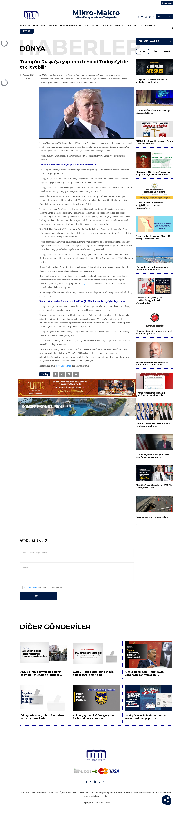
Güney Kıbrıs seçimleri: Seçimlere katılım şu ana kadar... (42, 717)
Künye (135, 792)
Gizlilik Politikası (147, 792)
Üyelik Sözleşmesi (68, 792)
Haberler (107, 25)
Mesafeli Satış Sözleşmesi (102, 792)
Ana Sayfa (25, 25)
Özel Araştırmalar (70, 25)
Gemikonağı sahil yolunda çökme (152, 517)
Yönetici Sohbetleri (126, 25)
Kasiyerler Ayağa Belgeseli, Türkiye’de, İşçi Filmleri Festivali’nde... (149, 300)
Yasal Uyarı (53, 792)
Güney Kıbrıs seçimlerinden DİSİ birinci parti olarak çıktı (94, 673)
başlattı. (85, 283)
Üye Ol (26, 31)
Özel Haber (39, 25)
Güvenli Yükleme (123, 792)
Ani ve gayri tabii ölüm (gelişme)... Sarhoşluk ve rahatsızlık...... (95, 717)
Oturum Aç (167, 3)
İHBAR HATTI (164, 16)
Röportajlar (92, 25)
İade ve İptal (83, 792)
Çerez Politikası (92, 796)
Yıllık (154, 51)
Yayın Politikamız (39, 792)
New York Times (63, 366)
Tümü (167, 51)
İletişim (104, 796)
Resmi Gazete (147, 25)
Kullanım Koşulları (164, 792)
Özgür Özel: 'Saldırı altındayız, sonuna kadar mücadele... (144, 673)
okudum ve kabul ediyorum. (41, 587)
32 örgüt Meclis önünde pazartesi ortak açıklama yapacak (147, 717)
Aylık (142, 51)
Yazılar (53, 25)
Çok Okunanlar (154, 41)
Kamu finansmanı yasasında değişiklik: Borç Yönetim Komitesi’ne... (149, 205)
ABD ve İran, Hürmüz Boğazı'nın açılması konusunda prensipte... (41, 673)
